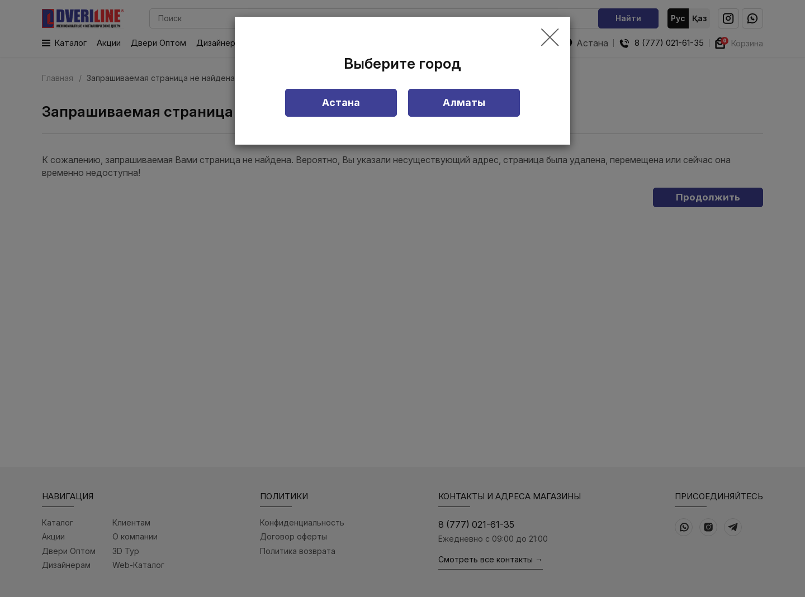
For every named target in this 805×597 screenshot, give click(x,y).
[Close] (550, 38)
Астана (341, 102)
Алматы (464, 102)
